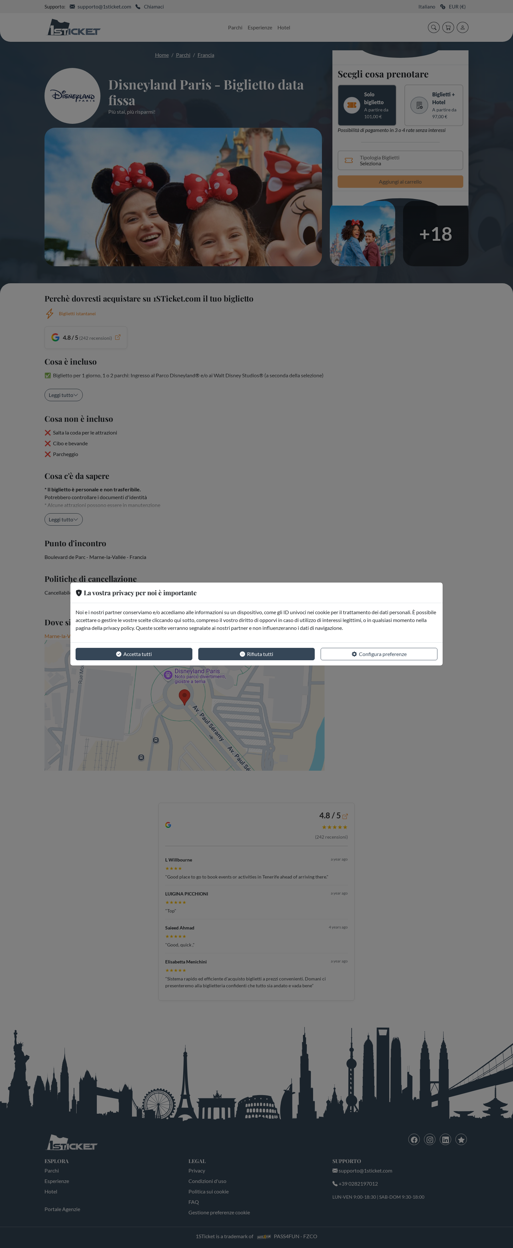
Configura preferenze (379, 654)
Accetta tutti (134, 654)
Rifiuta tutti (256, 654)
